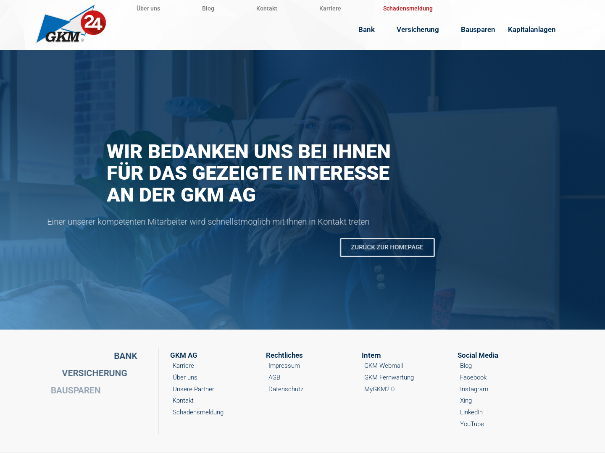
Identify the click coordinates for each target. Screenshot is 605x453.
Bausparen (478, 29)
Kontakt (266, 8)
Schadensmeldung (408, 8)
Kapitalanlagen (536, 29)
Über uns (148, 8)
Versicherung (422, 29)
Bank (371, 29)
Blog (208, 8)
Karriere (330, 8)
